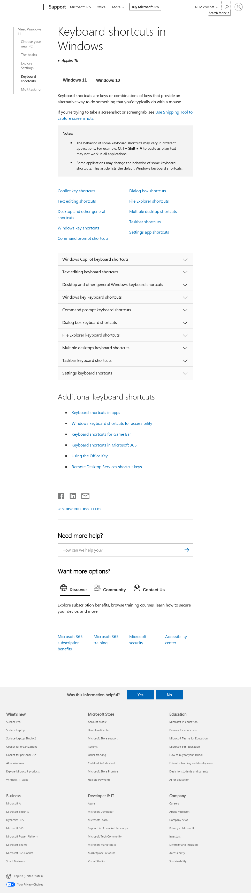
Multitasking (31, 89)
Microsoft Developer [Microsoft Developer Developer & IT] (100, 812)
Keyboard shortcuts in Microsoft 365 (104, 445)
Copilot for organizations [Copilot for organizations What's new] (21, 746)
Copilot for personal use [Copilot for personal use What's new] (21, 755)
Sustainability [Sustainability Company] (177, 861)
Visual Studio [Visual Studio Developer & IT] (96, 861)
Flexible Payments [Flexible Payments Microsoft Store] (99, 780)
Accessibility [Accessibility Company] (177, 853)
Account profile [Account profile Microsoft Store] (97, 722)
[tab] (75, 80)
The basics (29, 54)
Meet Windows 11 (29, 31)
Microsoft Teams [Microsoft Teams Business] (16, 845)
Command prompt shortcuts (83, 238)
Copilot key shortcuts (76, 190)
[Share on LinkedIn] (71, 495)
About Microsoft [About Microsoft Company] (179, 812)
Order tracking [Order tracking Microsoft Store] (97, 755)
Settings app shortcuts (149, 232)
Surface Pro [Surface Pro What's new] (13, 722)
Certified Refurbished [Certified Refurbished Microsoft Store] (101, 763)
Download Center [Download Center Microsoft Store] (99, 730)
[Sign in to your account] (238, 7)
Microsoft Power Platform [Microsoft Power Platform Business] (22, 836)
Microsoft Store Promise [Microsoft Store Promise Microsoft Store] (103, 771)
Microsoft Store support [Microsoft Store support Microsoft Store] (103, 738)
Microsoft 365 (80, 7)
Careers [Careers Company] (174, 803)
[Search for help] (226, 6)
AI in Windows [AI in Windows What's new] (15, 763)
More (116, 7)
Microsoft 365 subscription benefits (70, 642)
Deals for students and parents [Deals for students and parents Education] (188, 771)
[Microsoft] (24, 7)
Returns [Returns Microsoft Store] (93, 746)
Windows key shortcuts (78, 227)
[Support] (56, 7)
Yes (140, 694)
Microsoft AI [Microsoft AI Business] (13, 803)
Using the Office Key (90, 455)
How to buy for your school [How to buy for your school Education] (186, 755)
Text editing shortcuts (77, 201)
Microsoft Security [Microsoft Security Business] (17, 812)
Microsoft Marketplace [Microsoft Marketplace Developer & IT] (102, 845)
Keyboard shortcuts (28, 78)
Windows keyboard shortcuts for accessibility (112, 423)
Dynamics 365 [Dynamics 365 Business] (15, 820)
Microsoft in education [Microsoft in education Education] (183, 722)
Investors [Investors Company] (175, 836)
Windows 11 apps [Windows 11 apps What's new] (17, 780)
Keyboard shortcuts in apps (96, 412)
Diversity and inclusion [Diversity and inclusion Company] (183, 845)
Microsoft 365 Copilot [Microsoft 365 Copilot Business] (19, 853)
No (169, 694)
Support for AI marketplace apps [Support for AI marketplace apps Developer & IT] (108, 828)
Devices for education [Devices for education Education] (182, 730)
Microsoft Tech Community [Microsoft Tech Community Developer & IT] (104, 836)
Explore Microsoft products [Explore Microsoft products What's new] (23, 771)
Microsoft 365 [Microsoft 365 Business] (15, 828)
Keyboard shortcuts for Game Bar (101, 434)
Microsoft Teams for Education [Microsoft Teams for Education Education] (188, 738)
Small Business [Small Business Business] (15, 861)
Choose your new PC (31, 44)
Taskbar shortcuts (145, 221)
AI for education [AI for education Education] (179, 780)
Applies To (70, 60)
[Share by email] (83, 495)
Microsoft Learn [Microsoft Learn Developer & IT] (98, 820)
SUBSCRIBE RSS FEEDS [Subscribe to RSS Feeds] (82, 509)
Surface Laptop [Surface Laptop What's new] (15, 730)
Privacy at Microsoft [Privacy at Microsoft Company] (181, 828)
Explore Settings (27, 65)
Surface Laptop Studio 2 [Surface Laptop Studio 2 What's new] (21, 738)
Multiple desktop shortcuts (153, 211)
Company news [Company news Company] (178, 820)
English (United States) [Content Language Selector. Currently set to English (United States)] (28, 876)
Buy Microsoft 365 (145, 7)
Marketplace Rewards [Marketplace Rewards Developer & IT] (101, 853)
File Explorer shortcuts (149, 201)
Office (101, 7)
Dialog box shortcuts (147, 190)
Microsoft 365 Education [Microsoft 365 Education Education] (184, 746)
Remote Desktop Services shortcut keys (107, 466)
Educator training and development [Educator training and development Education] (191, 763)
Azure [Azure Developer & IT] (91, 803)
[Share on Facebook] (61, 495)
